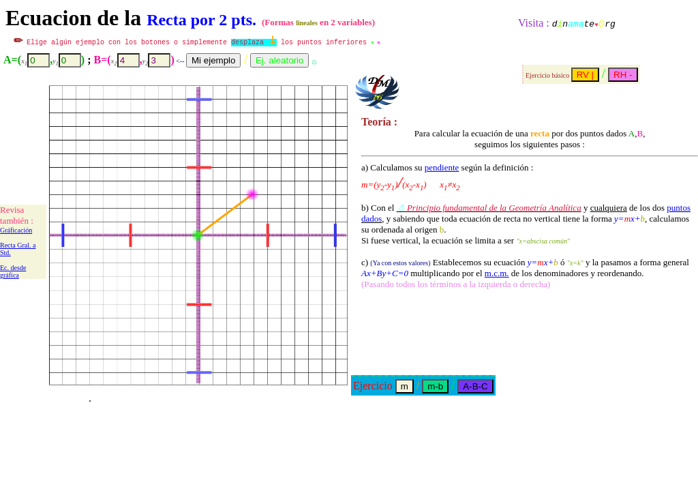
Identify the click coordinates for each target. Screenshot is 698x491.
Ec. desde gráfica (13, 271)
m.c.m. (497, 273)
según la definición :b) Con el (447, 187)
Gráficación (16, 230)
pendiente (442, 167)
